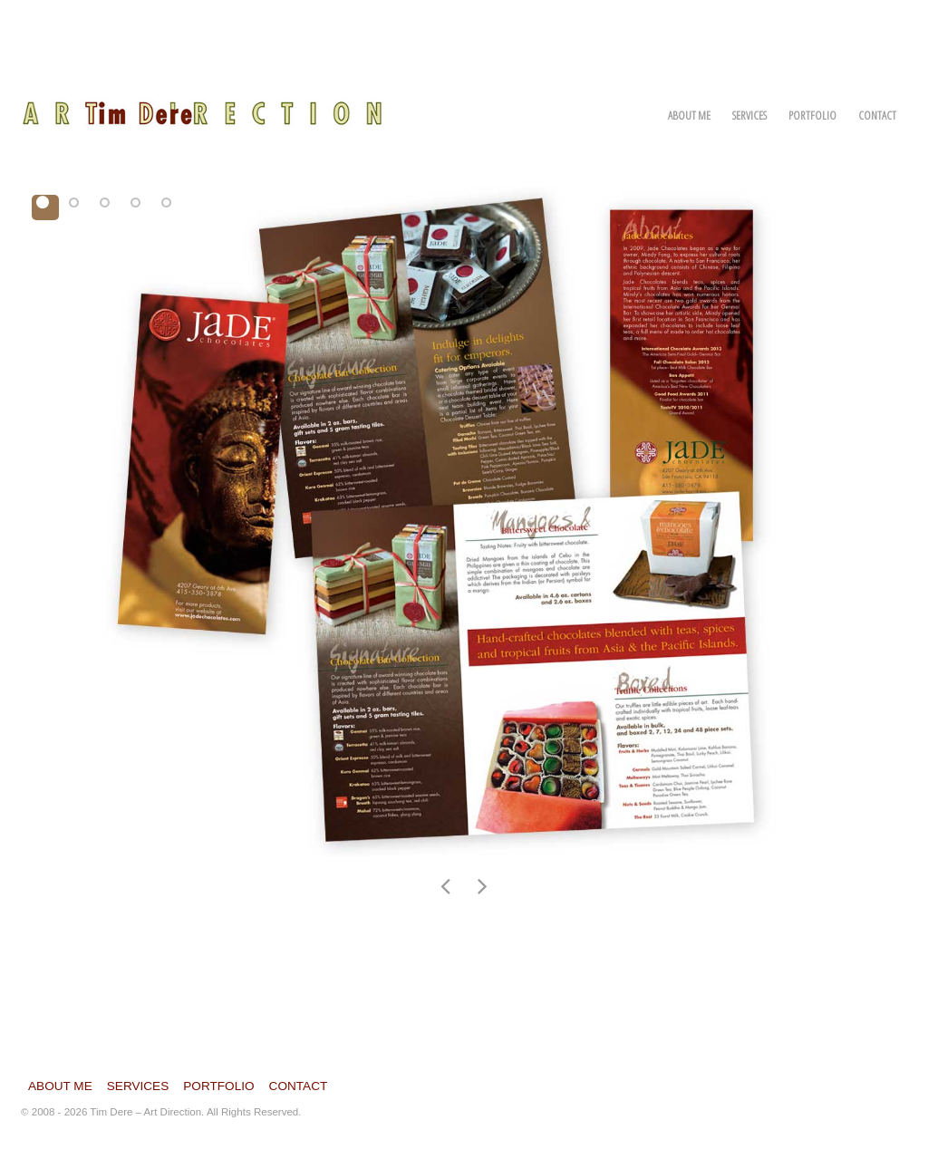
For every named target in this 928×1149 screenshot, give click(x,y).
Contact (877, 115)
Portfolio (812, 115)
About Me (689, 115)
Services (749, 115)
